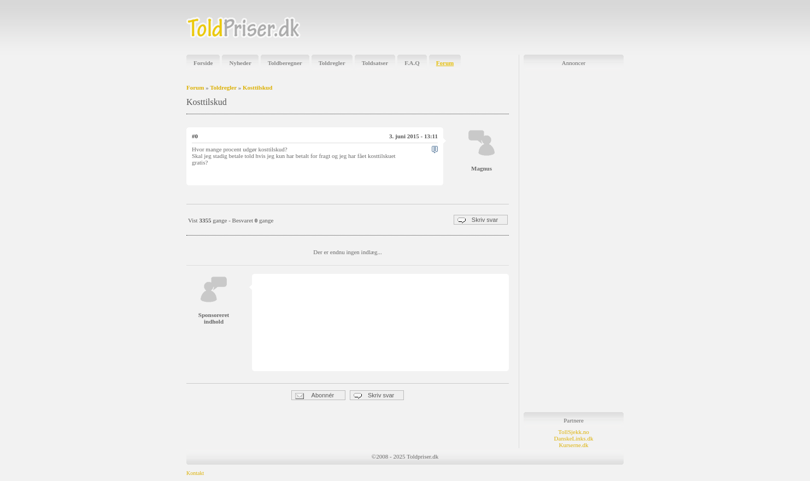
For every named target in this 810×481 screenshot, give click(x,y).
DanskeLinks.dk (574, 438)
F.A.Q (412, 63)
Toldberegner (285, 63)
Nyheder (240, 63)
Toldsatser (375, 63)
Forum (445, 63)
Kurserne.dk (573, 445)
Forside (203, 63)
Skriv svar (477, 220)
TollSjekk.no (573, 432)
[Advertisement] (496, 27)
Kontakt (195, 473)
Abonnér (314, 395)
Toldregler (332, 63)
